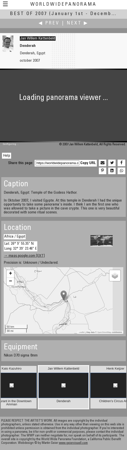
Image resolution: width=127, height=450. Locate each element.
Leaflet (82, 332)
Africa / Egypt (14, 237)
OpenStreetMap (104, 332)
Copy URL (88, 163)
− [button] (10, 281)
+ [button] (10, 274)
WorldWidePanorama (63, 4)
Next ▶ (77, 23)
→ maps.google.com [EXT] (24, 256)
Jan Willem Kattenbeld (37, 38)
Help (6, 156)
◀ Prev (49, 23)
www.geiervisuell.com (73, 443)
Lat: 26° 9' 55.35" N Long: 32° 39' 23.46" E (20, 246)
